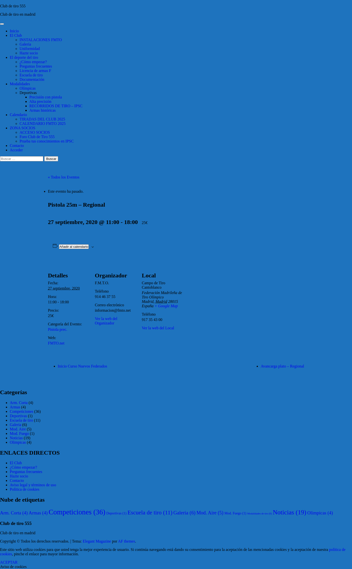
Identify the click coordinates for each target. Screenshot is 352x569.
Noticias (16, 438)
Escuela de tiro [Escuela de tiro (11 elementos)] (149, 512)
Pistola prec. (57, 329)
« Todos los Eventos (63, 177)
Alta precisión (40, 101)
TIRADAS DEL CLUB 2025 (42, 119)
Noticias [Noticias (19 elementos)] (289, 512)
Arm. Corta (19, 403)
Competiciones (21, 411)
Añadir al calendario (73, 247)
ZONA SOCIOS (22, 128)
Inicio (14, 31)
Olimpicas (18, 442)
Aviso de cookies (13, 567)
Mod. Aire (18, 429)
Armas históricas (42, 110)
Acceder (16, 150)
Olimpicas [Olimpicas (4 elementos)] (320, 512)
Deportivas (28, 93)
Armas (15, 407)
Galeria (15, 425)
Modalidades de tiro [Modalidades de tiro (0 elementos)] (259, 513)
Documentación (32, 79)
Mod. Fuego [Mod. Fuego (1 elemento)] (235, 513)
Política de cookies (24, 489)
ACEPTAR (9, 562)
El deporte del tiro (24, 57)
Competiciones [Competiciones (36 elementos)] (77, 512)
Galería (25, 44)
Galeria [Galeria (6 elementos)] (184, 512)
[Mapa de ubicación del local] (214, 293)
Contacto (17, 145)
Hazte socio (29, 53)
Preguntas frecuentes (36, 66)
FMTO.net (56, 343)
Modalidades (20, 84)
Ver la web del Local (158, 328)
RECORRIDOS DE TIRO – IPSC (56, 106)
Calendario (18, 115)
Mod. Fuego (19, 433)
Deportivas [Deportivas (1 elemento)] (116, 513)
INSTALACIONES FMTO (41, 40)
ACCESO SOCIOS (35, 132)
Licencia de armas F (35, 71)
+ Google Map (166, 306)
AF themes (126, 541)
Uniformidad (30, 49)
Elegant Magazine (97, 541)
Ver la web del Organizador (106, 321)
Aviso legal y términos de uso (33, 485)
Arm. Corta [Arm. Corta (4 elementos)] (14, 512)
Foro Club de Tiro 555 (37, 137)
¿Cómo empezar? (33, 62)
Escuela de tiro (31, 75)
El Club (16, 35)
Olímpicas (28, 88)
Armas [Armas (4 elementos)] (38, 512)
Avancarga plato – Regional (282, 366)
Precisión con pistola (45, 97)
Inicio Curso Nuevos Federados (82, 366)
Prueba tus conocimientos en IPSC (47, 141)
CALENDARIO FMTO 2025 (43, 123)
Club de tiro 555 (12, 6)
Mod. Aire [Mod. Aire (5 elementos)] (210, 512)
